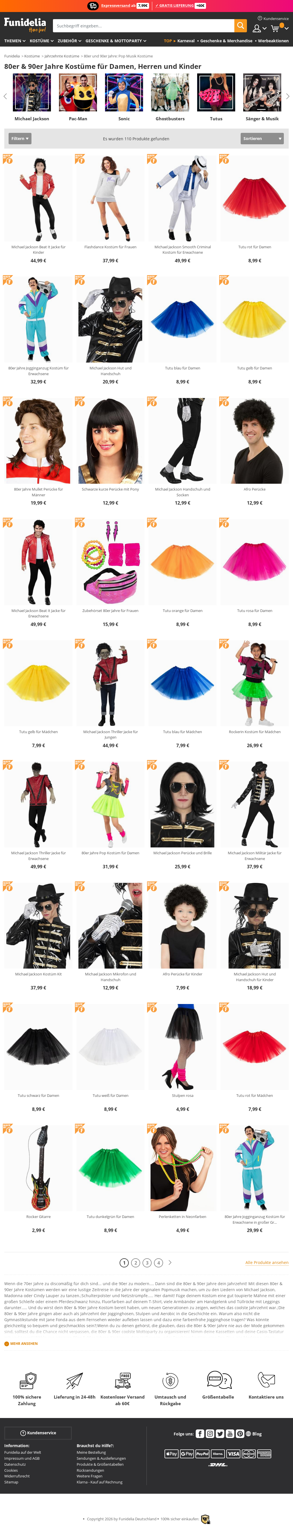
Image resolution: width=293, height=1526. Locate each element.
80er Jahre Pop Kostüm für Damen (110, 852)
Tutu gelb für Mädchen (38, 731)
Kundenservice (38, 1433)
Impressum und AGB (21, 1458)
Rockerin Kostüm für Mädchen (255, 731)
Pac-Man (78, 118)
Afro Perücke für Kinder (182, 974)
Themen (12, 40)
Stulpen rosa (182, 1095)
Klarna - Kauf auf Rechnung (99, 1482)
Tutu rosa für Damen (254, 610)
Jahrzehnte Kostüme (62, 56)
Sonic (124, 118)
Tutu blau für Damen (182, 368)
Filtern (17, 138)
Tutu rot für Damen (254, 246)
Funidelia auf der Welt (22, 1452)
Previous (5, 96)
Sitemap (11, 1482)
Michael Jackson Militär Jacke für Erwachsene (255, 855)
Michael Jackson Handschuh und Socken (182, 492)
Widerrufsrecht (17, 1476)
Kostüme (39, 40)
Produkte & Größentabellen (100, 1464)
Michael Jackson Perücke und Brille (182, 852)
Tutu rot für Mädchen (254, 1095)
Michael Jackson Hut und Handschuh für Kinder (255, 976)
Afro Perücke (255, 489)
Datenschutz (15, 1464)
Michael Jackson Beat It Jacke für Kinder (38, 249)
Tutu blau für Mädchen (182, 731)
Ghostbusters (170, 118)
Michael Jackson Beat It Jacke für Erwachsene (38, 613)
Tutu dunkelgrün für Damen (110, 1216)
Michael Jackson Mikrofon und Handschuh (110, 976)
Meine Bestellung (91, 1452)
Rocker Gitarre (38, 1216)
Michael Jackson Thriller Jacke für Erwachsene (38, 855)
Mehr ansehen (24, 1343)
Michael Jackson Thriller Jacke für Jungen (110, 734)
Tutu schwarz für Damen (38, 1095)
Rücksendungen (90, 1470)
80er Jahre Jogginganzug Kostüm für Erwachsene (38, 370)
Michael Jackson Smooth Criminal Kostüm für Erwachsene (183, 249)
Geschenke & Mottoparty (114, 40)
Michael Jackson (32, 118)
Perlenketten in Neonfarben (182, 1216)
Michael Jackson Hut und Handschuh (111, 370)
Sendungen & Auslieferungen (101, 1458)
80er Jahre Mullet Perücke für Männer (38, 492)
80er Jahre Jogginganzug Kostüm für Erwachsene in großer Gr (255, 1219)
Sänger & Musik (262, 118)
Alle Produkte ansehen (267, 1262)
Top (168, 40)
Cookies (11, 1470)
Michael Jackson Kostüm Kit (38, 974)
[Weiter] (170, 1262)
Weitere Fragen (89, 1476)
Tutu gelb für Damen (254, 368)
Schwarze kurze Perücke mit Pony (110, 489)
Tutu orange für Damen (183, 610)
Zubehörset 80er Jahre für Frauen (110, 610)
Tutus (216, 118)
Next (288, 96)
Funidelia (12, 56)
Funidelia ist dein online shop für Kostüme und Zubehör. (25, 25)
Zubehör (67, 40)
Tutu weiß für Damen (110, 1095)
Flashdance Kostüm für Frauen (110, 246)
